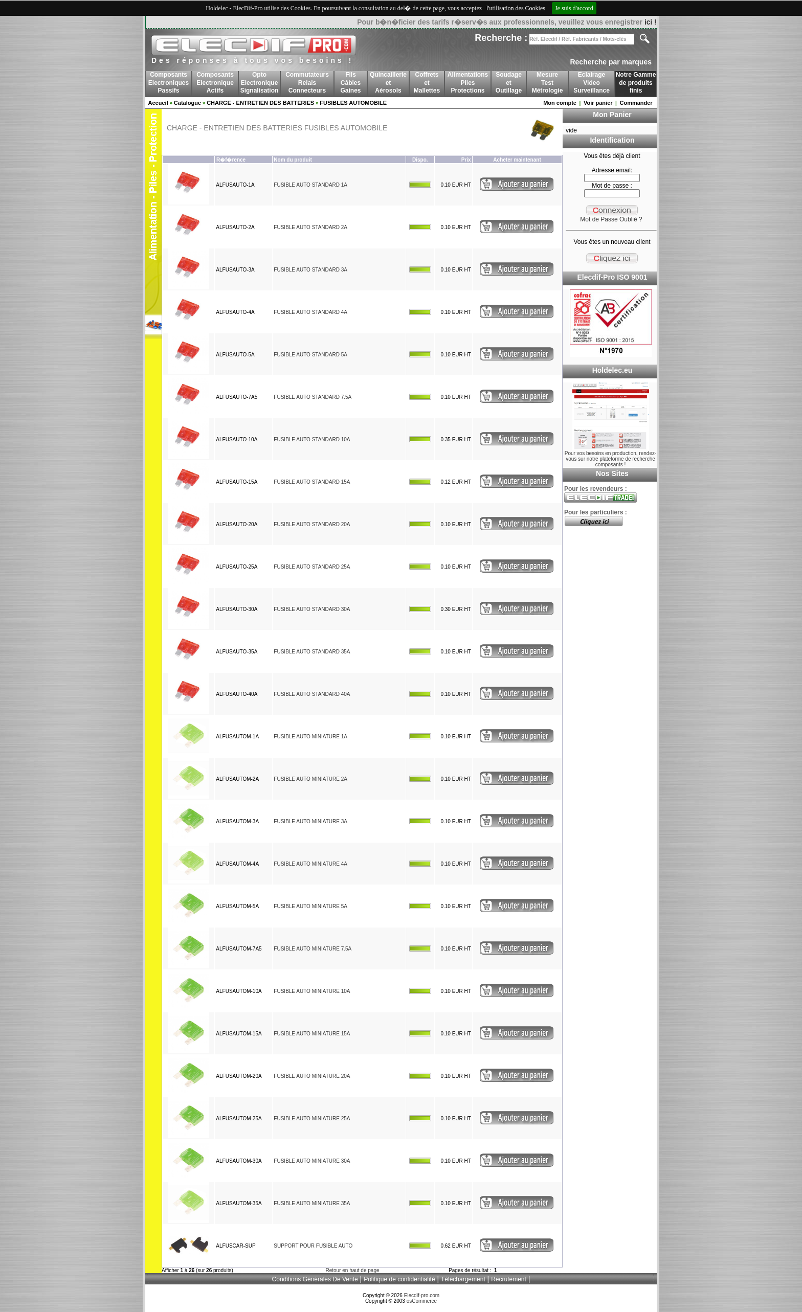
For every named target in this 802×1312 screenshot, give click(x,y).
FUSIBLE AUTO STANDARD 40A (312, 694)
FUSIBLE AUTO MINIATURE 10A (312, 991)
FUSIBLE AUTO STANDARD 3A (310, 270)
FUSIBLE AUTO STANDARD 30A (312, 609)
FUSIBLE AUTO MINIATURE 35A (312, 1203)
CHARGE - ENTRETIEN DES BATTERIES (260, 103)
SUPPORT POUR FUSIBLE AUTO (313, 1246)
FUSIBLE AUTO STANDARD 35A (312, 651)
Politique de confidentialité (399, 1279)
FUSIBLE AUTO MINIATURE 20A (312, 1076)
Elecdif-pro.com (421, 1295)
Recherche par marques (611, 62)
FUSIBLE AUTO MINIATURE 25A (312, 1118)
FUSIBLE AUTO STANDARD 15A (312, 482)
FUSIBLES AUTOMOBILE (353, 103)
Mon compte (559, 103)
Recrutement (508, 1279)
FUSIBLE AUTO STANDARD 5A (310, 354)
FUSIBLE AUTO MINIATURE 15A (312, 1033)
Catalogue (187, 103)
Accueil (158, 103)
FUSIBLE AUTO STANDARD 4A (310, 312)
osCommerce (422, 1301)
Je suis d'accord (574, 8)
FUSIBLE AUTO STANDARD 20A (312, 524)
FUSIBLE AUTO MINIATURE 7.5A (312, 949)
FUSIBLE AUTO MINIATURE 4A (310, 864)
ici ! (650, 22)
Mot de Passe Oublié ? (611, 219)
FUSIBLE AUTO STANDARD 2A (310, 227)
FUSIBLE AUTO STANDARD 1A (310, 185)
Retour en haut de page (352, 1270)
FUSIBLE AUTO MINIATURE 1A (310, 736)
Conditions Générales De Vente (315, 1279)
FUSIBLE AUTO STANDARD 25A (312, 567)
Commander (635, 103)
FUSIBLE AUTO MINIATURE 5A (310, 906)
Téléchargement (463, 1279)
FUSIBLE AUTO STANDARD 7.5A (312, 397)
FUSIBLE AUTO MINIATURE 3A (310, 821)
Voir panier (598, 103)
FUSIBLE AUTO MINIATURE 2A (310, 779)
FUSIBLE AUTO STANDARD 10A (312, 439)
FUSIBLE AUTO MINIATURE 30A (312, 1161)
